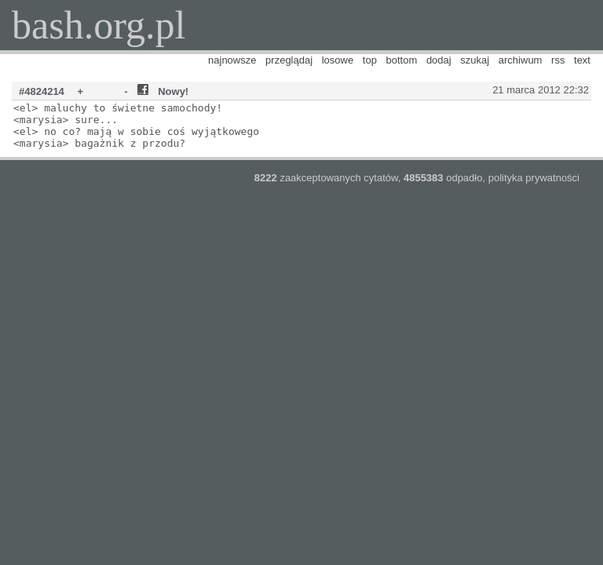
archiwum (521, 60)
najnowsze (232, 60)
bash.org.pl (98, 25)
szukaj (474, 60)
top (370, 60)
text (582, 60)
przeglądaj (288, 60)
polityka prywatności (533, 178)
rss (558, 60)
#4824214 (41, 91)
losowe (337, 60)
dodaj (438, 60)
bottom (402, 60)
